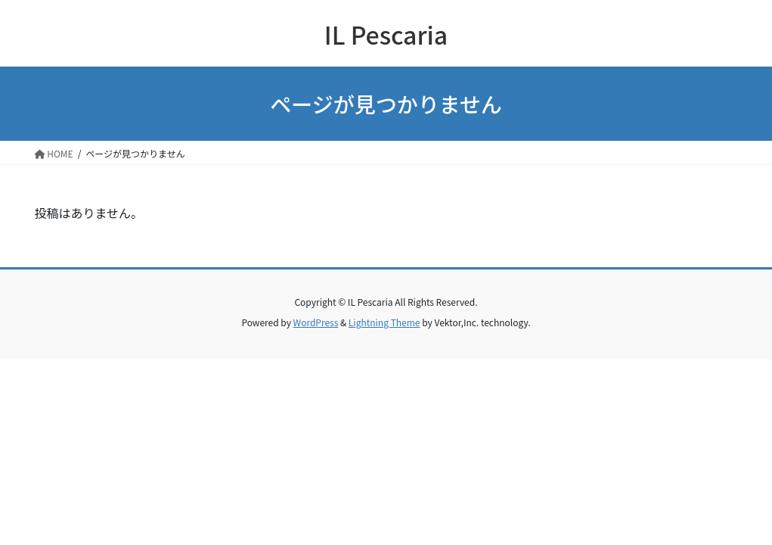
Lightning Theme (384, 322)
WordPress (316, 322)
